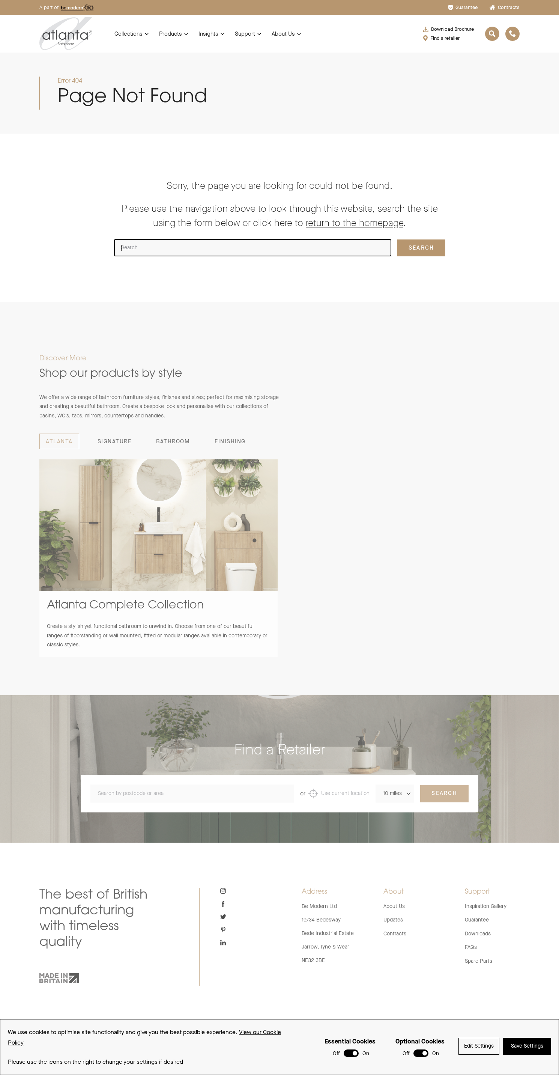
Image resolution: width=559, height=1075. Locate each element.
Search (444, 801)
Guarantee (463, 7)
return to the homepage (354, 223)
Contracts (505, 7)
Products (170, 34)
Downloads (478, 933)
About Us (283, 34)
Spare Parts (478, 961)
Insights (208, 34)
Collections (128, 34)
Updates (393, 919)
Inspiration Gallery (485, 906)
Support (245, 34)
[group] (158, 567)
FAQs (471, 947)
